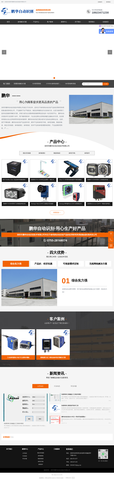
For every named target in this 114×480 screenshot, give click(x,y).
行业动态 (57, 386)
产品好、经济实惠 (43, 264)
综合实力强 (15, 264)
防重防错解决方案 (20, 83)
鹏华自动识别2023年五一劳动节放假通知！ (74, 416)
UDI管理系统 (36, 83)
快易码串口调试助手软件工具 (70, 405)
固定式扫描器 (27, 153)
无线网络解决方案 (98, 264)
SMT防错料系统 (70, 83)
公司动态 (40, 386)
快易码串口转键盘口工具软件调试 (71, 394)
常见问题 (74, 386)
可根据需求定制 (71, 264)
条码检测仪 (42, 153)
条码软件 (87, 153)
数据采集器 (57, 153)
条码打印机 (72, 153)
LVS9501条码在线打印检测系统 (54, 83)
